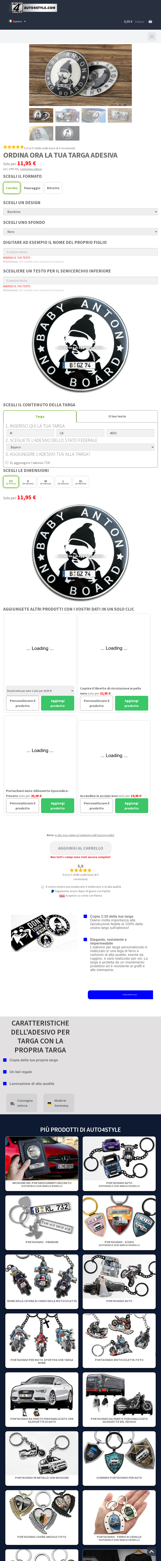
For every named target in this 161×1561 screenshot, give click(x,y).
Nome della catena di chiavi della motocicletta (42, 1301)
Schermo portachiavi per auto (119, 1478)
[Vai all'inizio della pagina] (151, 1551)
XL (80, 482)
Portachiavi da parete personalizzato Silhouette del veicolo (119, 1420)
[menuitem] (17, 22)
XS (11, 482)
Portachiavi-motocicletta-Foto (119, 1360)
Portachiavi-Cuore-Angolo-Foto (41, 1537)
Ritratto (53, 188)
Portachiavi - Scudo (119, 1243)
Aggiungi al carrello (80, 848)
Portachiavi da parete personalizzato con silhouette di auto (41, 1420)
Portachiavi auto (119, 1184)
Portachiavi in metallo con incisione (42, 1478)
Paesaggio (32, 188)
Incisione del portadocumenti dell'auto (41, 1184)
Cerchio (12, 188)
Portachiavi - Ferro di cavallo (119, 1538)
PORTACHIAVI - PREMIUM (42, 1242)
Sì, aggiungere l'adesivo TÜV (27, 463)
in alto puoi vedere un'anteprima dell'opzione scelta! (84, 835)
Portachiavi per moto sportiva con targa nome (41, 1361)
